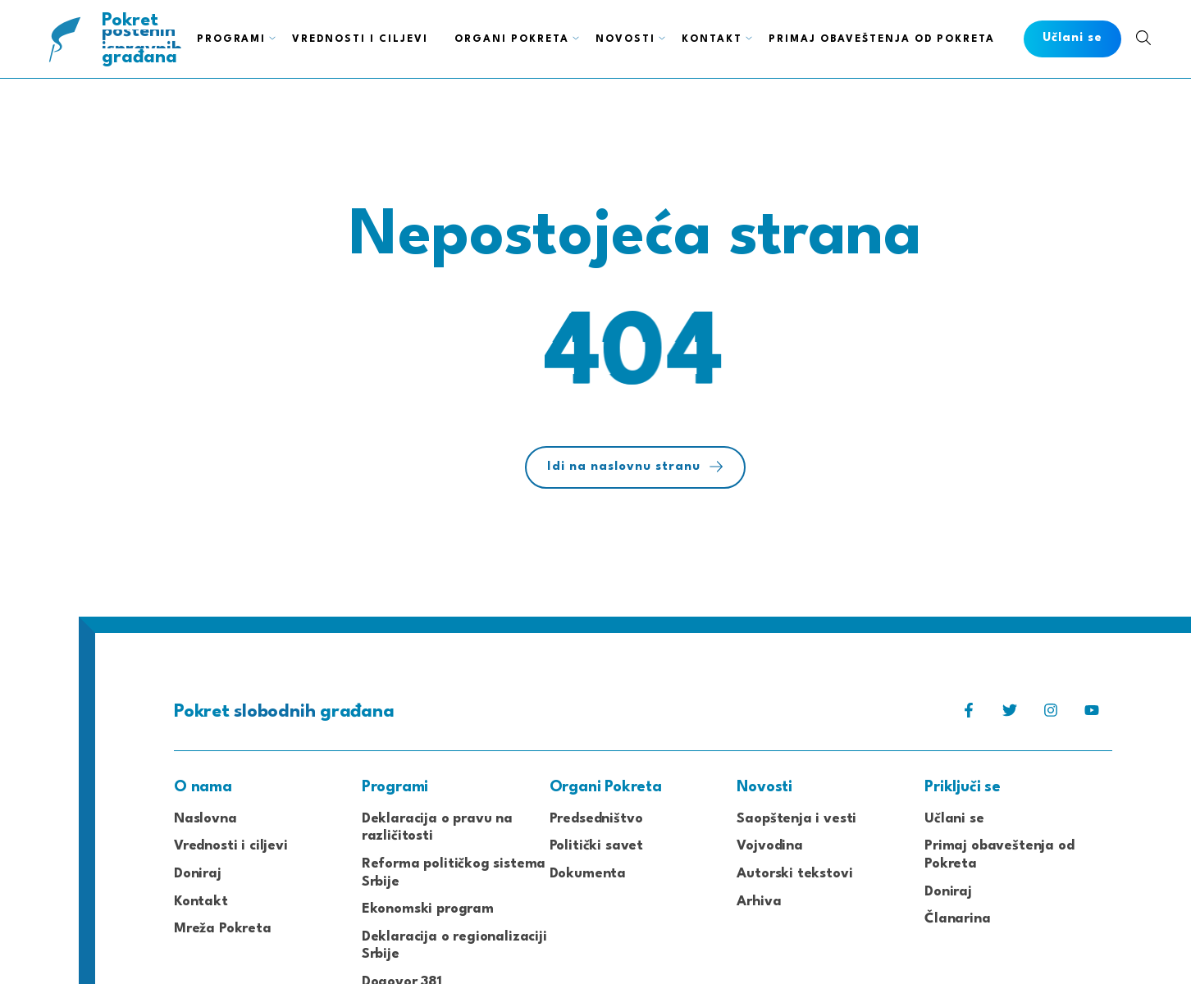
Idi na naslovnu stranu (635, 466)
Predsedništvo (596, 819)
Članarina (957, 919)
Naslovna (205, 819)
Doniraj (197, 874)
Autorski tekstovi (794, 874)
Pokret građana (143, 38)
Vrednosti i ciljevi (231, 846)
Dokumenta (588, 874)
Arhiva (759, 902)
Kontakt (201, 902)
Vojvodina (769, 846)
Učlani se (953, 819)
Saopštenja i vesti (796, 819)
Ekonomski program (428, 909)
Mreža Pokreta (223, 929)
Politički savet (596, 846)
